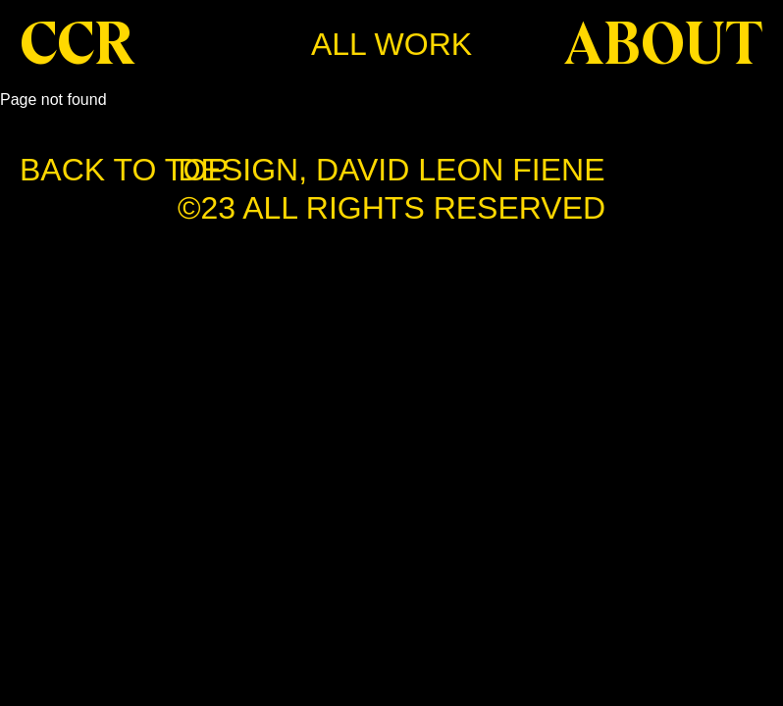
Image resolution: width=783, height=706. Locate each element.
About (664, 44)
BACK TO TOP (124, 169)
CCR (77, 44)
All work (391, 44)
